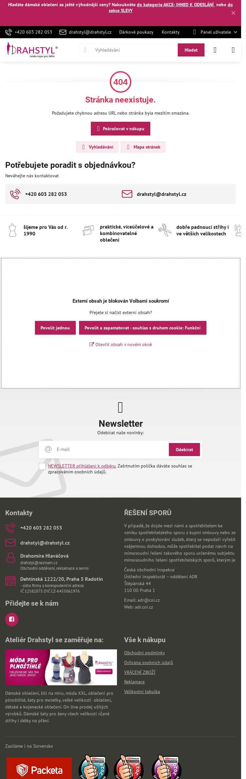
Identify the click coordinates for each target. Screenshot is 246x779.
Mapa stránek (142, 147)
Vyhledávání (96, 147)
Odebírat (184, 450)
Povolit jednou (55, 328)
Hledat (191, 50)
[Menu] (233, 49)
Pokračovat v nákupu (119, 128)
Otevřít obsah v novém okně (121, 344)
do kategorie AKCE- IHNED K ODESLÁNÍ (176, 5)
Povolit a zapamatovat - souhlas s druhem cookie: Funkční (143, 328)
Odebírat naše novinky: (120, 433)
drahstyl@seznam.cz (38, 562)
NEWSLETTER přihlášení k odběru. (82, 466)
